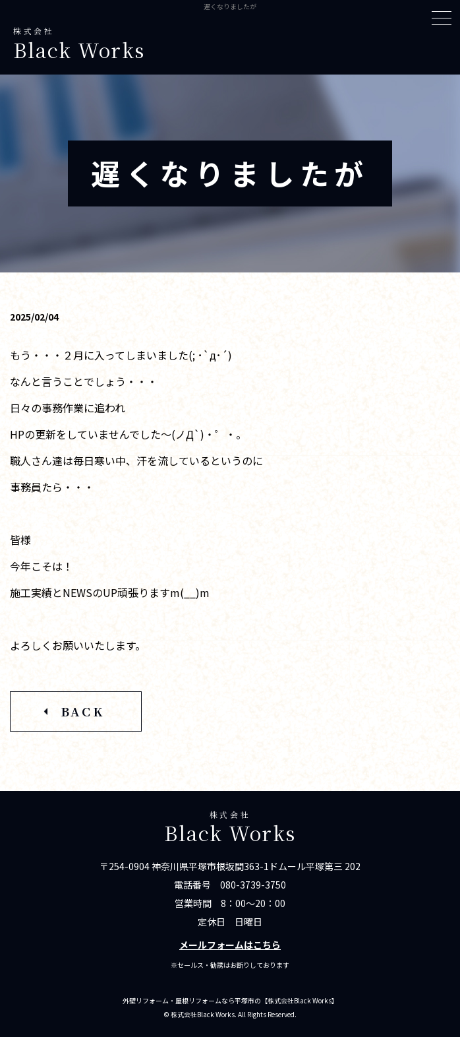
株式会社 (230, 43)
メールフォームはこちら (230, 944)
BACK (82, 711)
